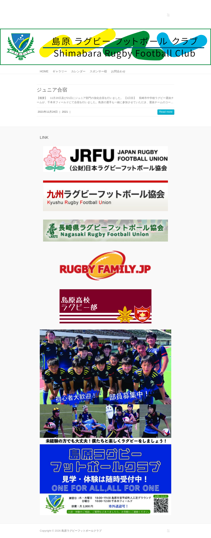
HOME (44, 71)
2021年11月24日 (48, 111)
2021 (65, 111)
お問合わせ (118, 71)
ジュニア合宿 (52, 90)
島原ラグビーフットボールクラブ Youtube (168, 15)
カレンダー (78, 71)
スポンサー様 (98, 71)
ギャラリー (60, 71)
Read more (165, 111)
